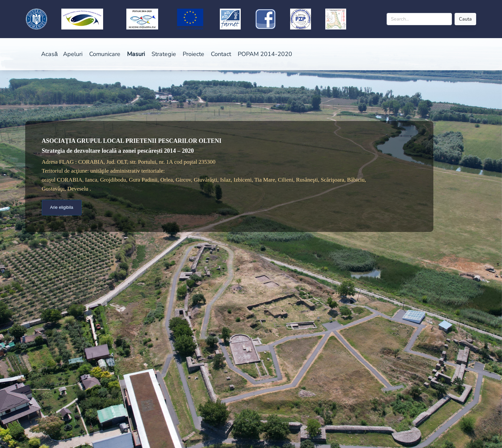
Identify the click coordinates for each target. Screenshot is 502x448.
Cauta (465, 19)
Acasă (49, 54)
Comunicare (104, 54)
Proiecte (193, 54)
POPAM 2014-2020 (265, 54)
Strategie (164, 54)
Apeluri (73, 54)
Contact (221, 54)
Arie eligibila (61, 207)
